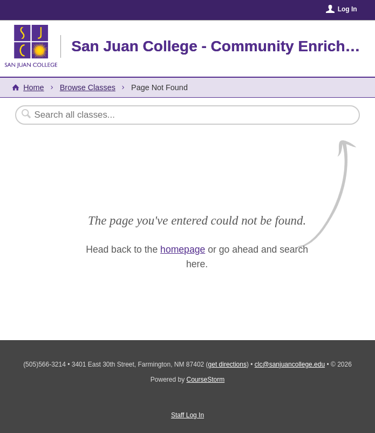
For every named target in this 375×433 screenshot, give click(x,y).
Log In (347, 9)
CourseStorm (206, 379)
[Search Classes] (161, 115)
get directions (227, 364)
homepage (182, 249)
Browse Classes (87, 87)
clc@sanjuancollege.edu (290, 364)
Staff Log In (187, 415)
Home (33, 87)
